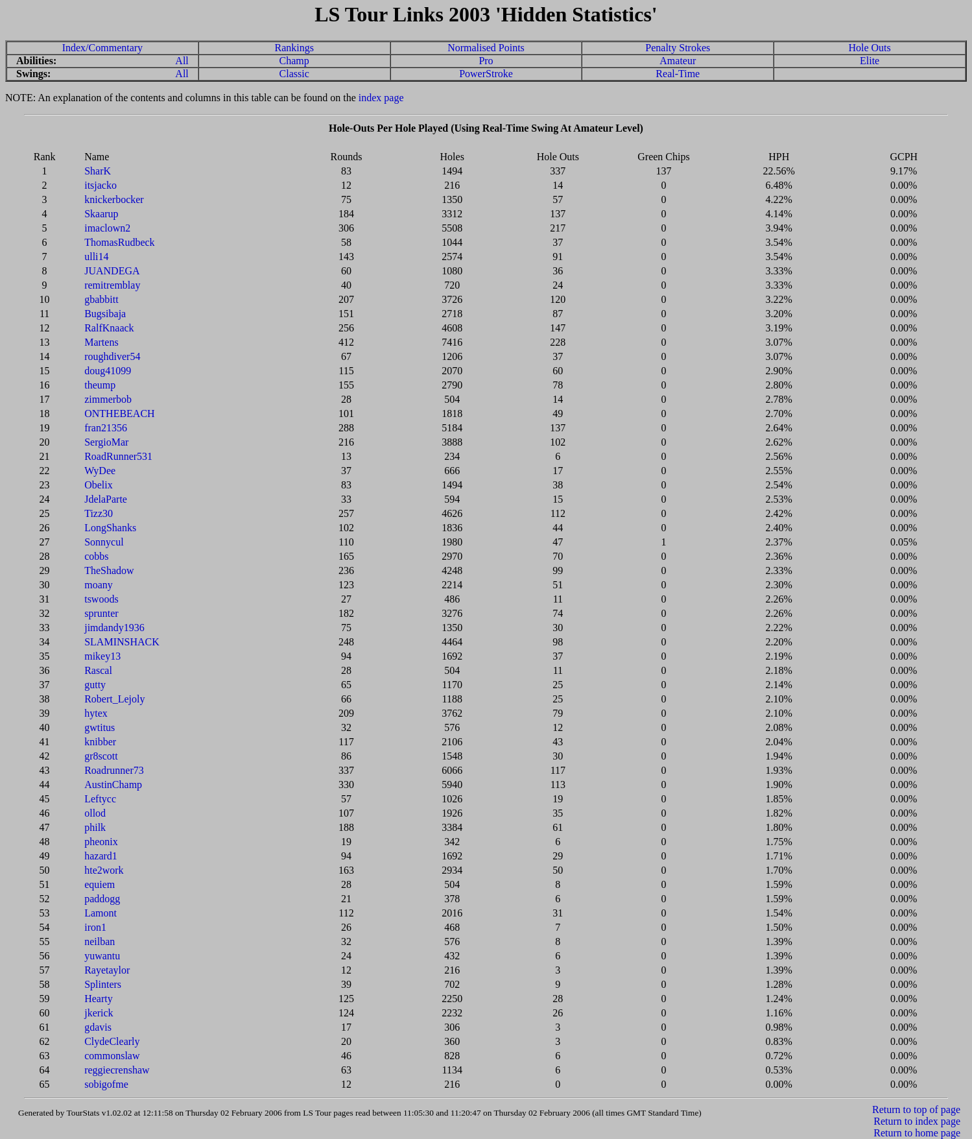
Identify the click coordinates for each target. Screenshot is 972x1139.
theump (99, 384)
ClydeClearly (111, 1041)
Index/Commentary (102, 47)
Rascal (98, 670)
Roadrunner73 (114, 770)
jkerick (98, 1012)
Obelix (98, 484)
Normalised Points (486, 47)
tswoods (101, 599)
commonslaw (111, 1055)
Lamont (100, 912)
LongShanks (110, 527)
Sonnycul (103, 541)
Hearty (98, 998)
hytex (96, 713)
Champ (294, 60)
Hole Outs (869, 47)
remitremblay (112, 285)
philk (95, 827)
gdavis (98, 1027)
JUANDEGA (111, 270)
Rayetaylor (107, 970)
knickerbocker (114, 199)
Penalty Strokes (677, 47)
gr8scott (101, 755)
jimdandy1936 (114, 627)
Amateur (677, 60)
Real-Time (678, 73)
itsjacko (100, 185)
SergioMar (106, 442)
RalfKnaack (109, 327)
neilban (99, 941)
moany (98, 584)
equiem (99, 884)
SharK (97, 170)
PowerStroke (486, 73)
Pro (486, 60)
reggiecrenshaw (116, 1069)
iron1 (95, 927)
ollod (95, 813)
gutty (95, 684)
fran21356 (105, 427)
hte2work (103, 870)
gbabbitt (101, 299)
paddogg (102, 898)
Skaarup (101, 213)
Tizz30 (98, 513)
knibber (100, 741)
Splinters (102, 984)
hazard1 (100, 855)
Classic (294, 73)
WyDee (99, 470)
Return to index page (916, 1121)
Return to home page (916, 1132)
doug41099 (107, 370)
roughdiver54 (112, 356)
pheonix (101, 841)
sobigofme (106, 1084)
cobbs (96, 556)
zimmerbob (108, 399)
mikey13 (102, 656)
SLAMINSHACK (122, 641)
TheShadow (109, 570)
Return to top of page (916, 1109)
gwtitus (99, 727)
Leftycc (100, 798)
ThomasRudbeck (119, 242)
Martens (101, 342)
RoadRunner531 (118, 456)
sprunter (101, 613)
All (181, 60)
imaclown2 (107, 228)
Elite (869, 60)
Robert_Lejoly (114, 698)
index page (381, 97)
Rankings (293, 47)
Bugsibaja (105, 313)
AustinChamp (113, 784)
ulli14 (96, 256)
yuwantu (102, 955)
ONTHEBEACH (119, 413)
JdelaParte (105, 499)
